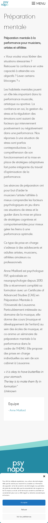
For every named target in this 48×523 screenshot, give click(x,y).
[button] (44, 476)
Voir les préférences (24, 517)
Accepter (24, 503)
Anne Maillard (18, 410)
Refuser (24, 510)
